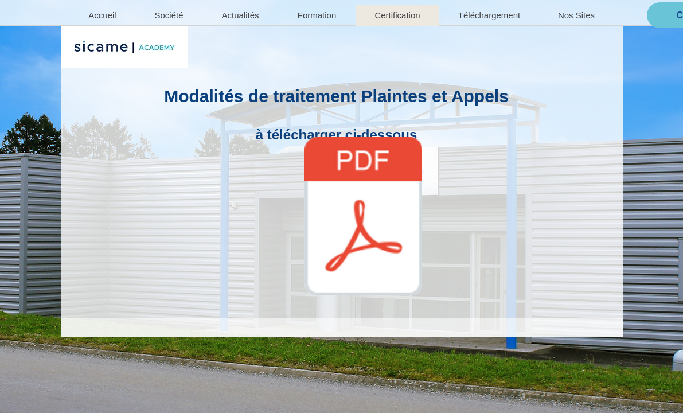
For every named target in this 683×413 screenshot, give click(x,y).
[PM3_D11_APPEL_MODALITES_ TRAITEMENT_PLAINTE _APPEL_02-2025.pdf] (363, 217)
